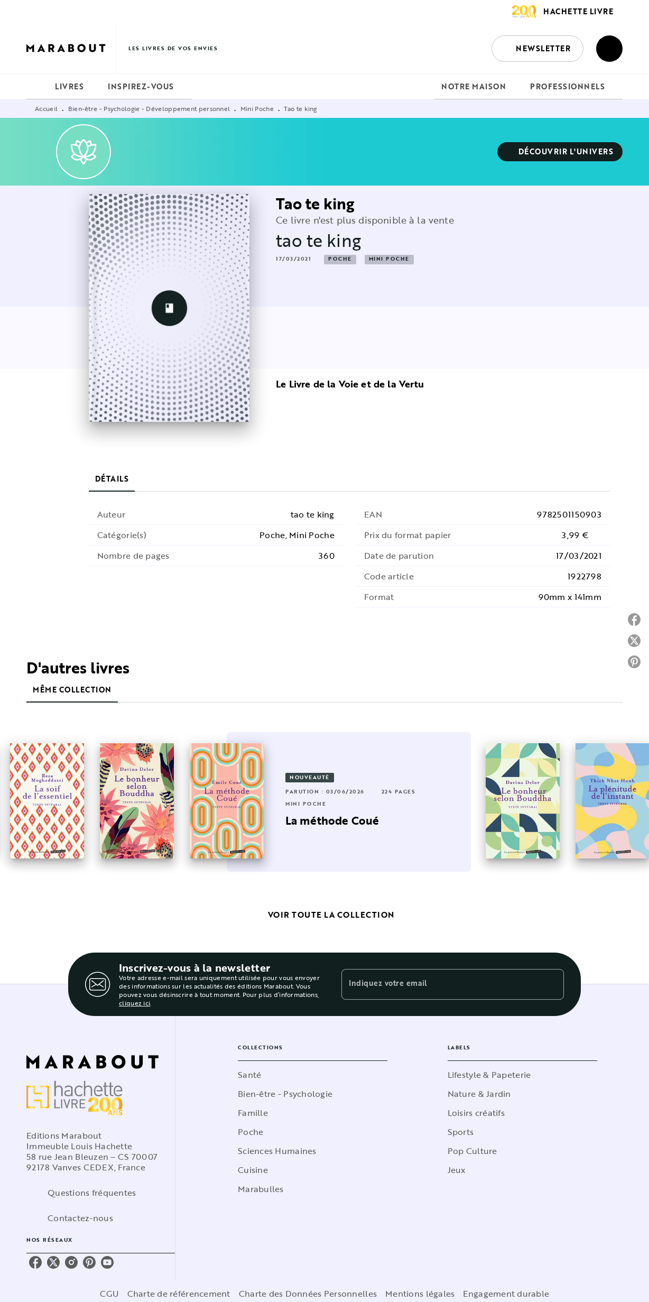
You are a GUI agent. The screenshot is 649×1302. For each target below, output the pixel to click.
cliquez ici (134, 1003)
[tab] (37, 86)
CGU (109, 1293)
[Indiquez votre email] (439, 984)
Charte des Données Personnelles (308, 1293)
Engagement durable (506, 1293)
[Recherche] (609, 48)
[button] (537, 48)
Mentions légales (420, 1293)
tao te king (318, 240)
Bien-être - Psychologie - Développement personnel (149, 108)
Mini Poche (257, 108)
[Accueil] (70, 48)
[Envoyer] (551, 984)
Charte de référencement (178, 1293)
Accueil (46, 108)
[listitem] (35, 1262)
